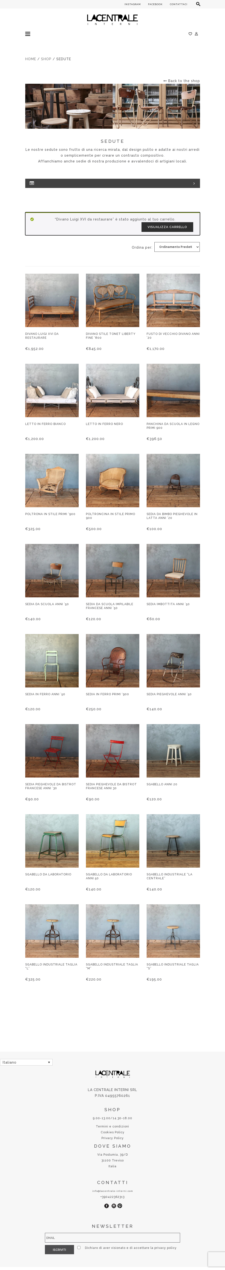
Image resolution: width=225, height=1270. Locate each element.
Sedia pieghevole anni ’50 (169, 694)
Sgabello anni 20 (162, 784)
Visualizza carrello (167, 227)
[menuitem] (26, 1062)
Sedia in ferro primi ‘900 (107, 694)
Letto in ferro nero (104, 424)
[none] (26, 1062)
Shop (46, 59)
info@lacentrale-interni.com (112, 1191)
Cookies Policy (113, 1132)
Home (30, 59)
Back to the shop (181, 81)
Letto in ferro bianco (45, 424)
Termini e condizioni (112, 1126)
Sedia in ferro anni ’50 (45, 694)
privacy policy (165, 1248)
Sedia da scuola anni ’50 (47, 604)
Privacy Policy (112, 1138)
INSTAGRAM (133, 4)
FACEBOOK (155, 4)
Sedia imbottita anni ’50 (168, 604)
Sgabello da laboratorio (48, 874)
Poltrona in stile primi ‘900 (50, 514)
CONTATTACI (178, 4)
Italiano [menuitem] (10, 1062)
